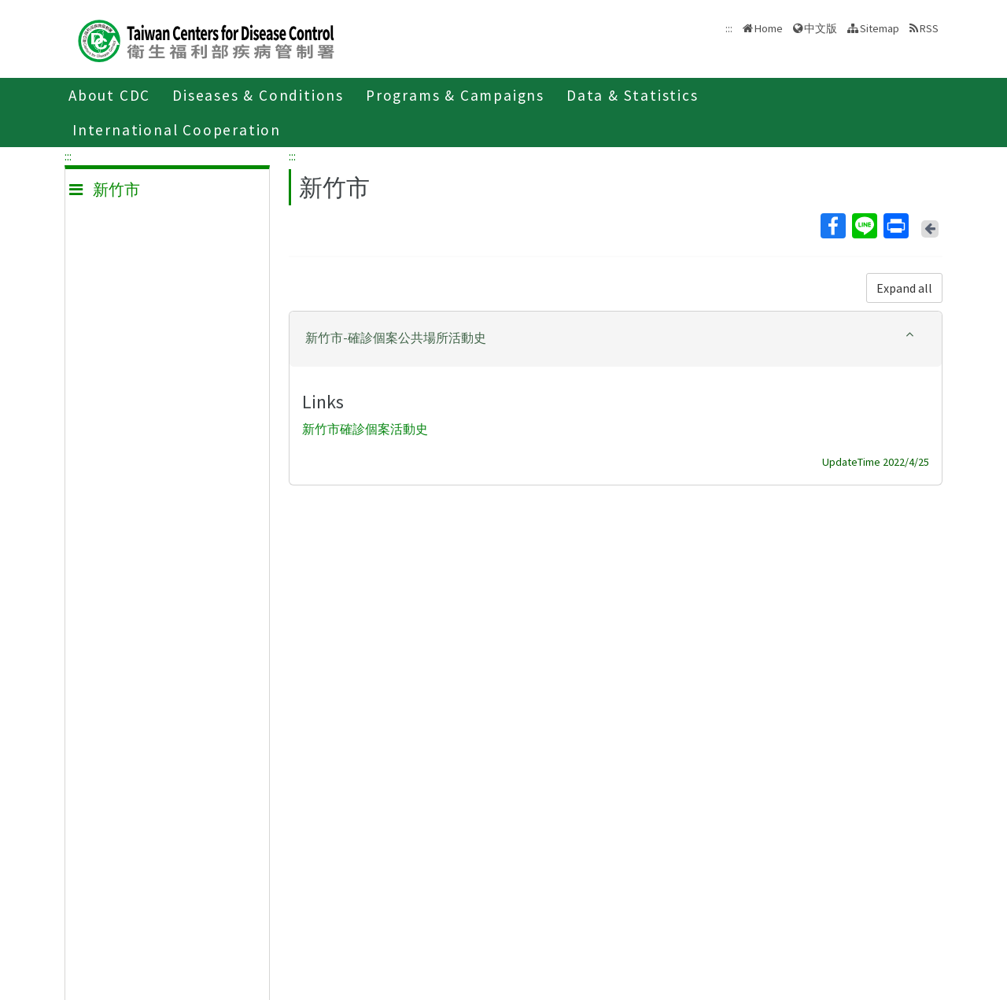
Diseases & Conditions (258, 95)
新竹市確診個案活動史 (365, 429)
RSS (929, 28)
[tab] (616, 339)
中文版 (820, 28)
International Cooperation (176, 129)
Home (768, 28)
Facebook (832, 225)
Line (863, 225)
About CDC (109, 95)
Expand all (904, 288)
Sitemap (879, 28)
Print (895, 225)
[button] (615, 338)
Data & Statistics (632, 95)
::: (68, 156)
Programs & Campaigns (455, 95)
